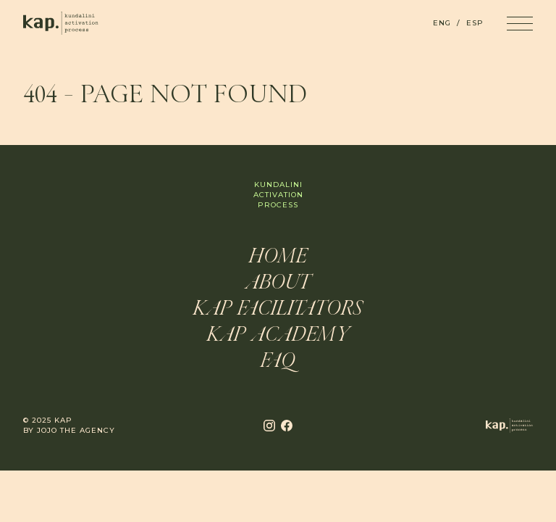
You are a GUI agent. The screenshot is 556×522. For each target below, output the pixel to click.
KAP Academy (278, 336)
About (278, 283)
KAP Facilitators (278, 309)
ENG (442, 23)
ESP (475, 23)
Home (278, 257)
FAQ (278, 362)
